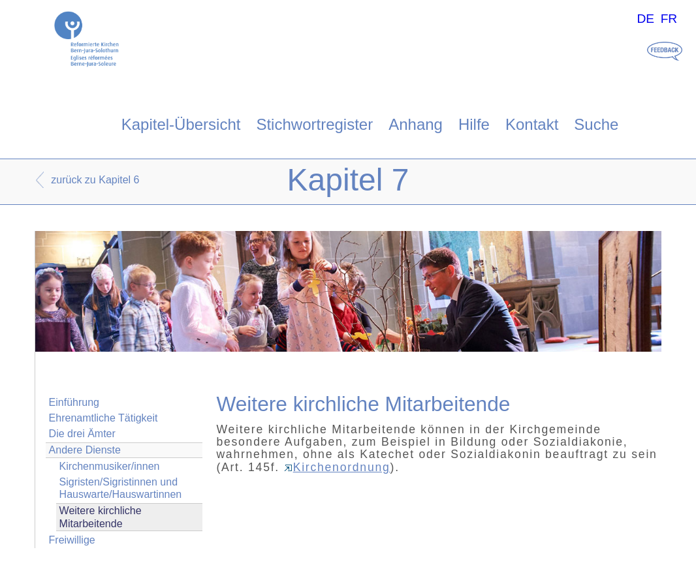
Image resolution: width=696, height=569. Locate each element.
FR (669, 18)
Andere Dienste (85, 449)
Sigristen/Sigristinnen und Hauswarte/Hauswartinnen (120, 488)
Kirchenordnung (337, 467)
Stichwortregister (314, 124)
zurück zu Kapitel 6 (95, 179)
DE (645, 18)
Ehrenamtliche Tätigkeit (103, 417)
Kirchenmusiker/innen (109, 466)
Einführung (74, 402)
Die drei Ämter (82, 433)
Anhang (415, 124)
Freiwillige (72, 540)
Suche (596, 124)
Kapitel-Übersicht (181, 124)
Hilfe (474, 124)
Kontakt (531, 124)
